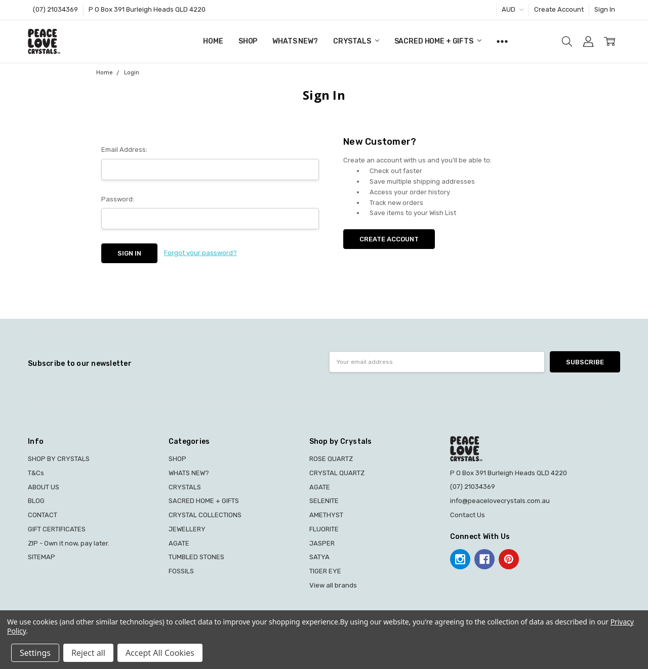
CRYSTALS (356, 41)
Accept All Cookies (160, 652)
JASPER (322, 543)
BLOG (36, 501)
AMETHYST (326, 515)
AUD (512, 9)
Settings (35, 652)
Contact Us (467, 515)
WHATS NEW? (295, 41)
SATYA (319, 557)
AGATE (179, 543)
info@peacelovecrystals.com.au (500, 501)
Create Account (559, 9)
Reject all (88, 652)
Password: (117, 199)
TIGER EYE (325, 571)
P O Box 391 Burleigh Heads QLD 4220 (147, 9)
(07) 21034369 (55, 9)
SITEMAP (41, 557)
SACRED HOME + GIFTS (437, 41)
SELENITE (324, 501)
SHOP (247, 41)
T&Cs (36, 473)
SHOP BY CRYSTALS (59, 459)
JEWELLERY (187, 529)
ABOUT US (43, 487)
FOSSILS (181, 571)
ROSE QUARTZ (331, 459)
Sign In (604, 9)
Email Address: (124, 149)
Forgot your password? (200, 253)
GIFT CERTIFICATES (57, 529)
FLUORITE (324, 529)
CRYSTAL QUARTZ (336, 473)
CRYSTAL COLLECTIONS (205, 515)
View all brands (333, 585)
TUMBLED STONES (196, 557)
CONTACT (42, 515)
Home (213, 41)
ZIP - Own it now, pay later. (68, 543)
